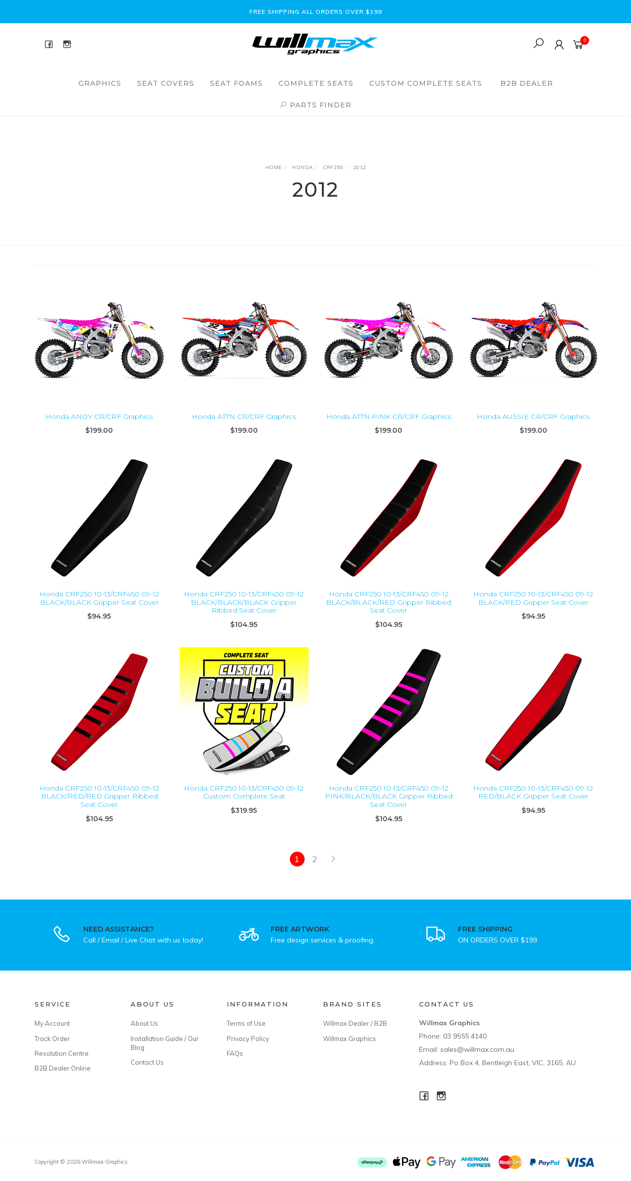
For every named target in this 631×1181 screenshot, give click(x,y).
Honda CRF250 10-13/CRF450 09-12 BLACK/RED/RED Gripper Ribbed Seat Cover (99, 808)
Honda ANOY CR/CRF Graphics (99, 416)
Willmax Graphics (349, 1038)
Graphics (99, 83)
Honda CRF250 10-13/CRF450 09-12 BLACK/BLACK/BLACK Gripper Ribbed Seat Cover (244, 613)
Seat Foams (236, 83)
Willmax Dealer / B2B (355, 1023)
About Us (144, 1023)
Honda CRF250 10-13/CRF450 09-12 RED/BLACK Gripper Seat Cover (533, 803)
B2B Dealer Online (63, 1068)
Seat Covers (165, 83)
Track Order (52, 1038)
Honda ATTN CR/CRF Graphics (244, 416)
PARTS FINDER (315, 105)
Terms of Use (246, 1023)
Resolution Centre (62, 1053)
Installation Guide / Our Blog (165, 1043)
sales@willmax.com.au (477, 1049)
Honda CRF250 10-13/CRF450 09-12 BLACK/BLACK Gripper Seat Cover (99, 609)
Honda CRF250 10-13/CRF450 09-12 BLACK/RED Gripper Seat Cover (533, 609)
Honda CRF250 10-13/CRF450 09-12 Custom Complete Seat (244, 803)
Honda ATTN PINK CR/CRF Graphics (388, 416)
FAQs (235, 1053)
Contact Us (147, 1062)
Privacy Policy (248, 1038)
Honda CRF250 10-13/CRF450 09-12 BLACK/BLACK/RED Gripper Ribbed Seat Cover (388, 613)
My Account (52, 1023)
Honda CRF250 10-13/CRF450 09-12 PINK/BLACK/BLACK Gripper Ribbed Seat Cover (389, 808)
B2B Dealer (526, 83)
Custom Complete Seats (425, 83)
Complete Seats (316, 83)
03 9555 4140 (465, 1036)
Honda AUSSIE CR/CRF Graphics (533, 416)
